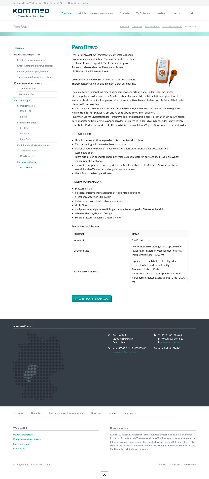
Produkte (124, 13)
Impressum (130, 413)
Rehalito (24, 133)
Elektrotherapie (152, 26)
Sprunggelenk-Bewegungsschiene (34, 77)
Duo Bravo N (27, 156)
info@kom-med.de (170, 342)
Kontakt (112, 413)
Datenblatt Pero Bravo (93, 298)
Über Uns (176, 13)
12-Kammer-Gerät (26, 94)
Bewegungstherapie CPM (27, 54)
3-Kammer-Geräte (26, 88)
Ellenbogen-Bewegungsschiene (33, 71)
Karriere (160, 13)
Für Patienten (143, 13)
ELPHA (24, 127)
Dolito (23, 116)
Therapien (67, 13)
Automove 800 (27, 150)
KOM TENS (26, 111)
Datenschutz (175, 464)
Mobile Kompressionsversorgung (96, 13)
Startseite (18, 413)
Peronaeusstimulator (172, 26)
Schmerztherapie (26, 105)
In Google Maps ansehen (124, 351)
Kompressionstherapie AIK (28, 83)
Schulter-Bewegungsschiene (31, 59)
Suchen (192, 13)
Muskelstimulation (26, 122)
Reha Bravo (26, 139)
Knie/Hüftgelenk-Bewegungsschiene (36, 65)
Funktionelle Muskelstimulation (33, 145)
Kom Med (124, 26)
